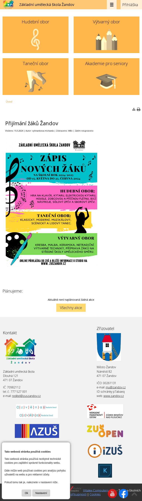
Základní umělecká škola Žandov (46, 4)
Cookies (95, 494)
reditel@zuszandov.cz (26, 396)
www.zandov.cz (113, 396)
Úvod (9, 102)
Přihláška (130, 4)
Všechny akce (71, 307)
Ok (26, 493)
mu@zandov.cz (116, 387)
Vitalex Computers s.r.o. (99, 490)
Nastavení (41, 493)
